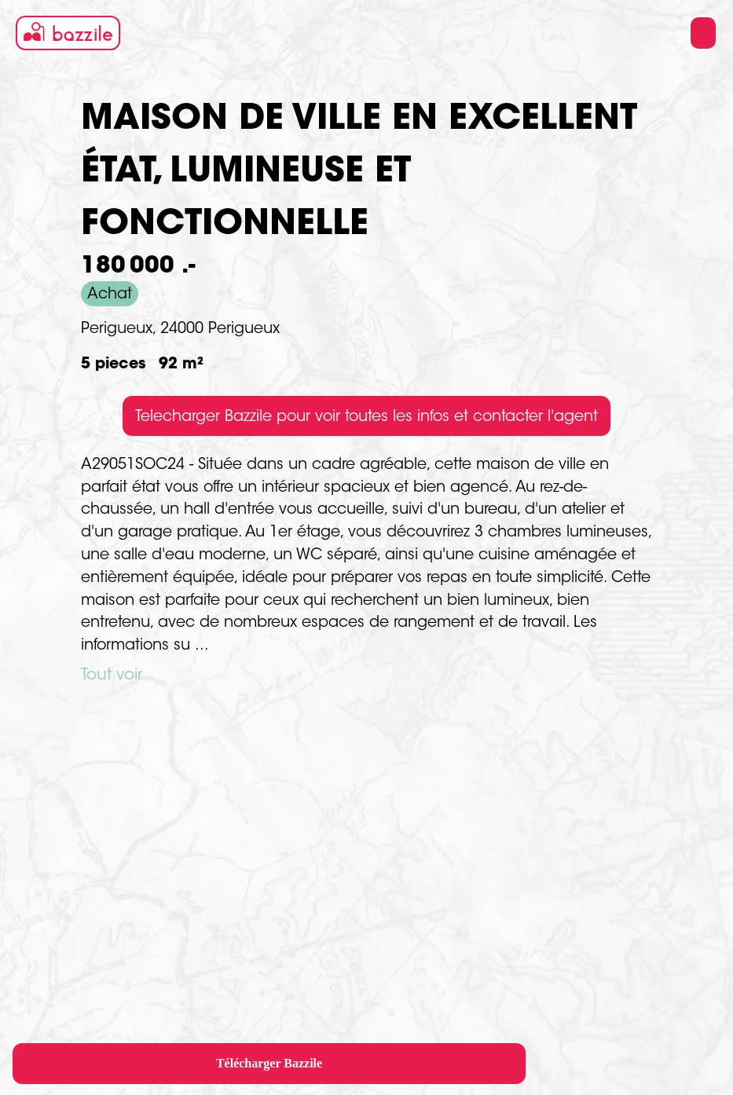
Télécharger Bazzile (269, 1063)
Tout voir (111, 675)
